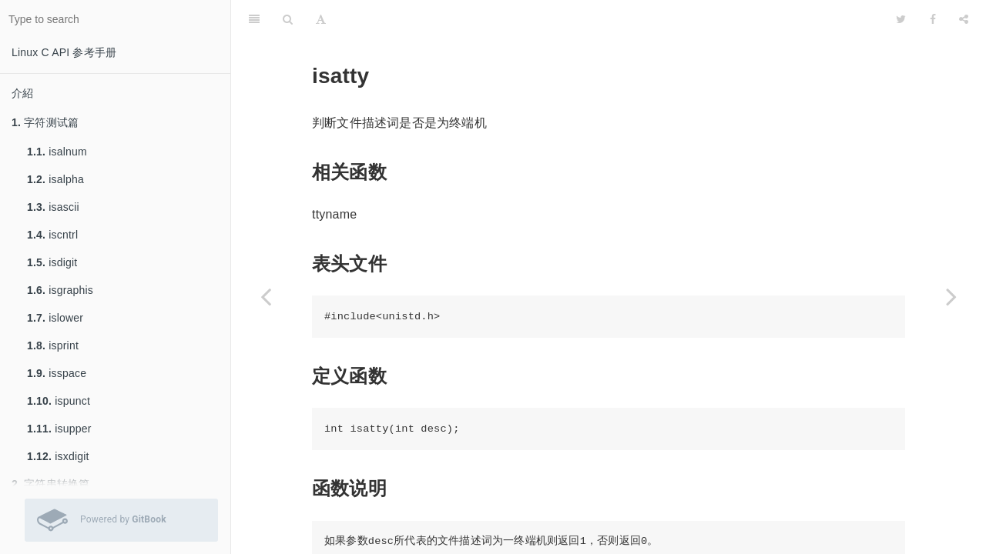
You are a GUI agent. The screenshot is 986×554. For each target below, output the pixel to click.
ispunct (58, 401)
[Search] (287, 19)
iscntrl (52, 235)
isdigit (52, 262)
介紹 (22, 93)
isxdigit (58, 456)
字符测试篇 (45, 122)
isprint (53, 345)
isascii (53, 207)
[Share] (963, 19)
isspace (56, 373)
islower (55, 318)
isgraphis (60, 290)
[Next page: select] (951, 296)
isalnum (57, 151)
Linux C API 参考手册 (64, 52)
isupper (59, 428)
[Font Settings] (320, 19)
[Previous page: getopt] (265, 296)
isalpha (55, 179)
